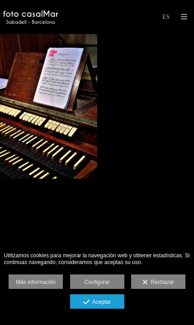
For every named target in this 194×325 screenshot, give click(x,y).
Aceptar (97, 302)
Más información (36, 282)
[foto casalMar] (30, 17)
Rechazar (158, 282)
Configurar (96, 282)
